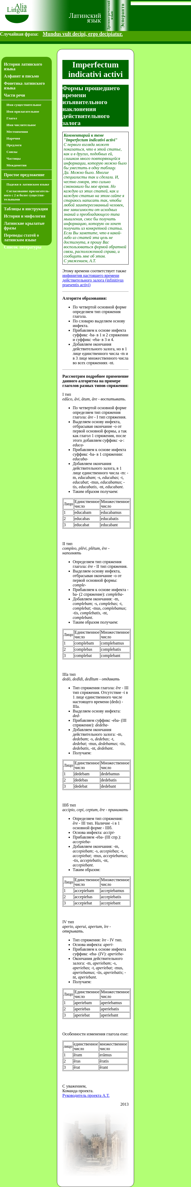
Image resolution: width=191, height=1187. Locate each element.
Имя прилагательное (22, 111)
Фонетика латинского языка (24, 85)
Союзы (11, 152)
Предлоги (13, 145)
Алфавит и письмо (21, 76)
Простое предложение (24, 175)
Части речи (14, 95)
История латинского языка (23, 66)
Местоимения (17, 132)
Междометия (16, 165)
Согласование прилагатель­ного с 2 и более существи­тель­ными (27, 195)
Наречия (13, 138)
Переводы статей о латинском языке (21, 237)
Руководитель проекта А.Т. (85, 1095)
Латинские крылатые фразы (24, 225)
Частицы (13, 158)
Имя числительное (21, 125)
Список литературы (22, 247)
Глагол (11, 118)
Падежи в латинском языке (27, 184)
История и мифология (24, 216)
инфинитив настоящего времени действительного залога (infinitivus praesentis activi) (92, 280)
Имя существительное (23, 105)
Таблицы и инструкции (26, 209)
